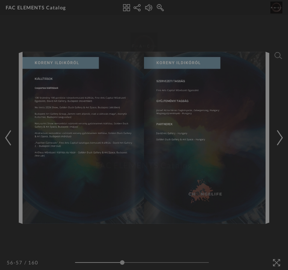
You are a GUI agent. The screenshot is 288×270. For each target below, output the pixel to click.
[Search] (278, 55)
